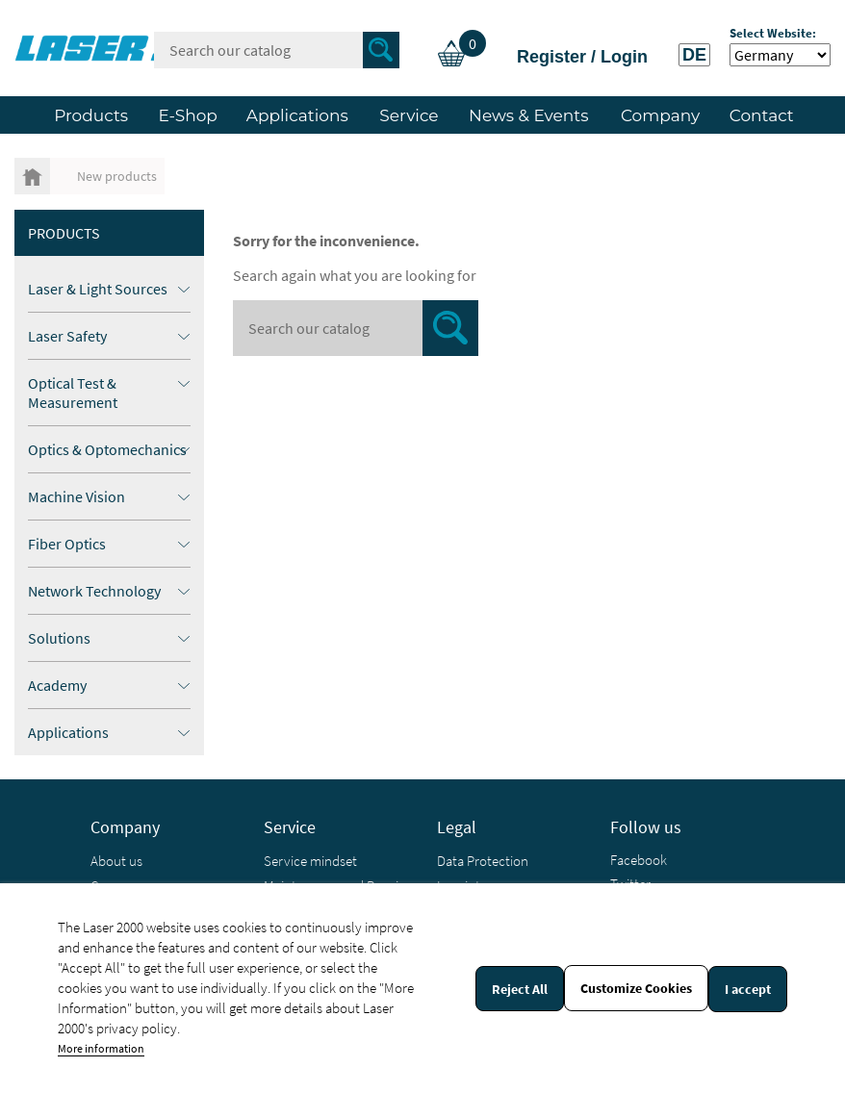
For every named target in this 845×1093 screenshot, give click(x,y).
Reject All (520, 989)
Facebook (638, 860)
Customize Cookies (636, 988)
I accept (748, 989)
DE (694, 54)
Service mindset (310, 861)
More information (101, 1048)
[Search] (276, 50)
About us (116, 861)
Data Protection (482, 861)
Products (64, 232)
